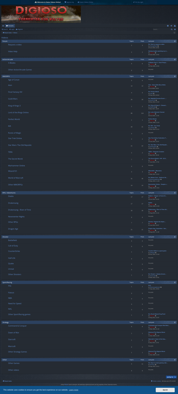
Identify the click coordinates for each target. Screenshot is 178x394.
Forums (11, 26)
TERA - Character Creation (156, 151)
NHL (10, 309)
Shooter (5, 237)
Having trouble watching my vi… (158, 51)
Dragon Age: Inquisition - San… (157, 228)
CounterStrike (14, 251)
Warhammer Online (16, 165)
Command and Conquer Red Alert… (159, 325)
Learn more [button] (73, 390)
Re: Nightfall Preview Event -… (157, 98)
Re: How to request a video (156, 44)
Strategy (5, 322)
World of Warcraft (15, 178)
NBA (10, 298)
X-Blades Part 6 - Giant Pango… (157, 62)
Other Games (14, 363)
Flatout (11, 292)
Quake (11, 263)
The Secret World (15, 159)
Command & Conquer (17, 326)
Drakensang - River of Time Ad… (158, 209)
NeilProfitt (153, 107)
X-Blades (11, 63)
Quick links (3, 26)
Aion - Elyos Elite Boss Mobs (157, 85)
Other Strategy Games (17, 351)
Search (5, 29)
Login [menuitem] (172, 26)
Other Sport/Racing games (19, 314)
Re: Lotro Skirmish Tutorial (156, 112)
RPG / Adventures (8, 193)
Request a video (15, 44)
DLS (149, 285)
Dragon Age (13, 229)
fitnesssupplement (155, 179)
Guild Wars (12, 99)
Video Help (12, 51)
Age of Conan (13, 80)
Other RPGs (13, 222)
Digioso (152, 52)
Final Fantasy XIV (15, 92)
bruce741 (152, 100)
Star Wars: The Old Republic (20, 145)
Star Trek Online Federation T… (157, 138)
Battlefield (12, 240)
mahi (151, 93)
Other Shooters (14, 274)
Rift (9, 126)
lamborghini (153, 146)
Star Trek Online (15, 138)
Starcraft (11, 339)
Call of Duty (13, 245)
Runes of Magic (14, 133)
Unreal (11, 269)
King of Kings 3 (14, 105)
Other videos (13, 370)
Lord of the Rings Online (18, 112)
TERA (10, 152)
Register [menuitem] (175, 26)
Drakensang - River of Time (19, 210)
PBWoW (66, 384)
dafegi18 (152, 252)
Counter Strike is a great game (157, 250)
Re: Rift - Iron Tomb (154, 125)
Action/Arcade (7, 59)
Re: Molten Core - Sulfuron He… (157, 177)
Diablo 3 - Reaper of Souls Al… (157, 196)
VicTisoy (152, 364)
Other (4, 360)
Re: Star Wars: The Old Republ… (158, 144)
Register (20, 29)
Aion (10, 85)
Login (12, 29)
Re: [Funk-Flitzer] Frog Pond (156, 314)
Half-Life (11, 258)
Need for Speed (14, 303)
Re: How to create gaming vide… (158, 363)
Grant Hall (153, 275)
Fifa (9, 286)
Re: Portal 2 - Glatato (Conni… (157, 274)
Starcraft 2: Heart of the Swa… (157, 339)
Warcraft (11, 346)
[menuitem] (69, 2)
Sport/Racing (7, 282)
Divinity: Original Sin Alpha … (157, 221)
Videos (4, 37)
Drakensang (13, 203)
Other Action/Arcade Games (20, 69)
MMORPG (6, 76)
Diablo (11, 196)
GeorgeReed (153, 46)
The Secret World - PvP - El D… (157, 158)
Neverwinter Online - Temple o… (158, 184)
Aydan (150, 202)
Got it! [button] (165, 390)
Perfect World (14, 119)
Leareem (152, 127)
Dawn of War (13, 332)
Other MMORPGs (15, 184)
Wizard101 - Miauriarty (155, 170)
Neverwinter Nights (16, 216)
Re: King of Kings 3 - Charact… (157, 105)
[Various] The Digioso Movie (156, 332)
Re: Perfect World (153, 91)
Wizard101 (12, 171)
